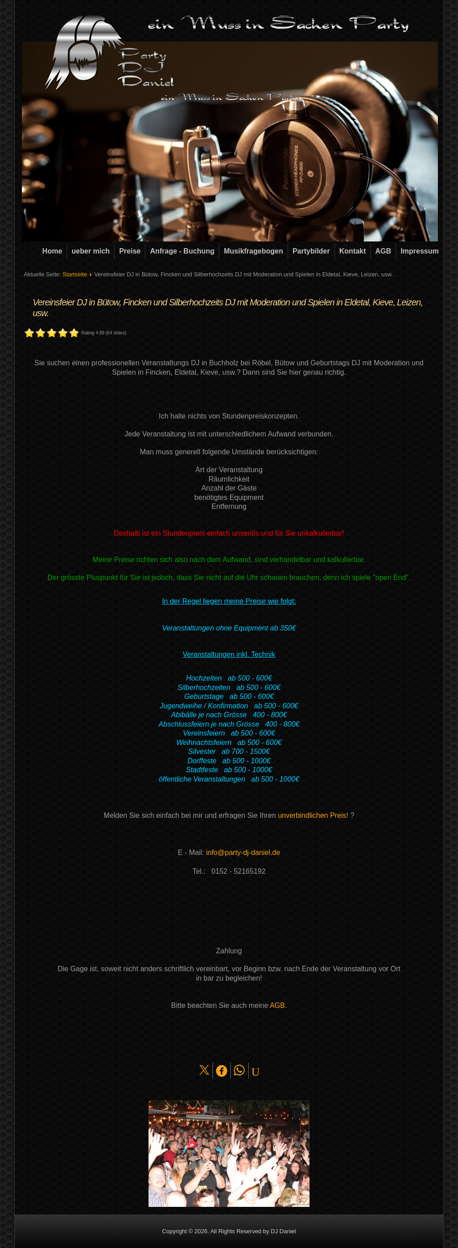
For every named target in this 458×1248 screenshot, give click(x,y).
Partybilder (311, 251)
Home (52, 251)
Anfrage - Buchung (182, 251)
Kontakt (352, 251)
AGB (383, 251)
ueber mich (91, 251)
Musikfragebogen (253, 251)
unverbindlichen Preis (312, 815)
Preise (129, 251)
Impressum (420, 251)
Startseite (75, 274)
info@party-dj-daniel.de (243, 852)
